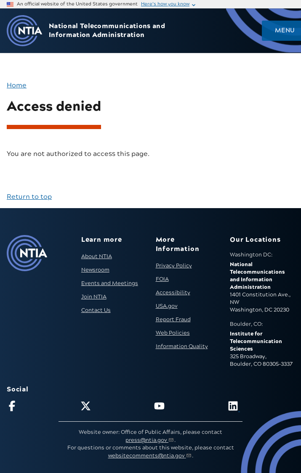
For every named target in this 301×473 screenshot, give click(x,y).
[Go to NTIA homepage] (24, 31)
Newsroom (95, 270)
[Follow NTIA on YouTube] (187, 408)
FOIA (162, 279)
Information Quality (182, 346)
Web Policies (173, 333)
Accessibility (173, 292)
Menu (284, 30)
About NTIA (96, 256)
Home (17, 85)
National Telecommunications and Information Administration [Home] (107, 31)
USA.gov (167, 306)
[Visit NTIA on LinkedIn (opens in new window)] (261, 408)
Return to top (29, 196)
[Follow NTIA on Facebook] (40, 408)
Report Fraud (173, 319)
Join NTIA (94, 297)
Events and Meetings (109, 283)
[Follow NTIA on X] (113, 408)
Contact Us (96, 310)
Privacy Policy (174, 266)
